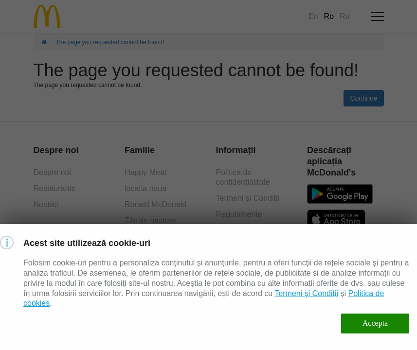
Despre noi (52, 172)
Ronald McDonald (155, 204)
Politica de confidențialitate (243, 177)
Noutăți (46, 204)
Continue (363, 98)
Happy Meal (145, 172)
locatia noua (145, 188)
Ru (344, 16)
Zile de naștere (150, 220)
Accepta (375, 323)
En (313, 16)
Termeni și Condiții (248, 198)
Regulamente (239, 214)
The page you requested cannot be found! (110, 42)
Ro (329, 16)
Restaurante (55, 188)
